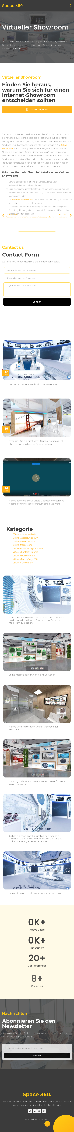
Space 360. (12, 5)
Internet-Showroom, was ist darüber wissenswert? (34, 468)
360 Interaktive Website (24, 554)
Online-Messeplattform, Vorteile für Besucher (32, 827)
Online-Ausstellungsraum (25, 557)
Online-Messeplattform (24, 561)
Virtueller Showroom (35, 27)
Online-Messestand (23, 564)
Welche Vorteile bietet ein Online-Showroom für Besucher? (33, 881)
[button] (70, 5)
